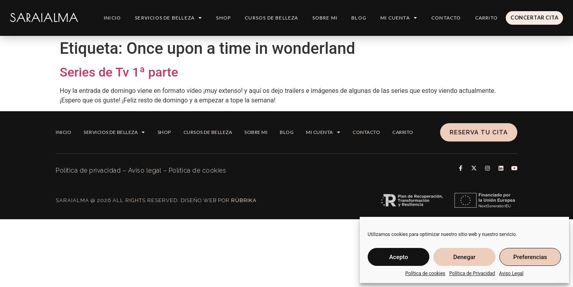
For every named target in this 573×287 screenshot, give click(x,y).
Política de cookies (425, 273)
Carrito (486, 18)
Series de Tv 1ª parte (119, 72)
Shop (223, 18)
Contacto (446, 18)
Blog (358, 18)
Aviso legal (145, 170)
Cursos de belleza (271, 18)
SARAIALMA (44, 17)
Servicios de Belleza (168, 18)
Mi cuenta (398, 18)
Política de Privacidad (472, 273)
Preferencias (530, 257)
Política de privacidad (88, 170)
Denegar (464, 257)
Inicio (112, 18)
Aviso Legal (511, 273)
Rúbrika (244, 200)
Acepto (398, 257)
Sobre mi (324, 18)
